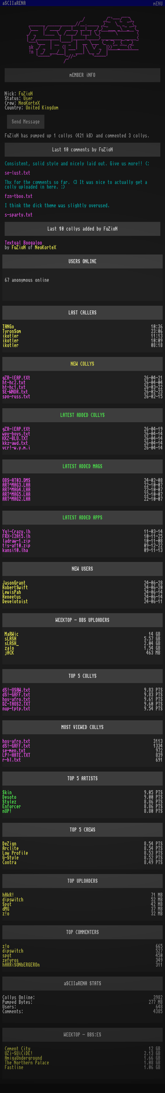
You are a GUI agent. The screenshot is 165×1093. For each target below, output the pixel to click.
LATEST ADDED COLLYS (82, 415)
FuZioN (19, 247)
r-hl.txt (11, 760)
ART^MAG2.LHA (16, 499)
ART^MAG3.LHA (16, 485)
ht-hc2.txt (14, 382)
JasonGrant (14, 583)
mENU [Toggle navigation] (158, 4)
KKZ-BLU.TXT (15, 438)
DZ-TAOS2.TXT (16, 704)
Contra (9, 862)
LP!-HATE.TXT (16, 755)
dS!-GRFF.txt (16, 694)
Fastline (14, 1067)
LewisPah (11, 592)
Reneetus (11, 597)
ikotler (10, 336)
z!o (5, 913)
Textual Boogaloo (23, 242)
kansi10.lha (15, 550)
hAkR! (8, 895)
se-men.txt (14, 750)
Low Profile (15, 853)
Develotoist (15, 601)
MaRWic (12, 634)
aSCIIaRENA (14, 3)
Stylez (9, 802)
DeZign (9, 843)
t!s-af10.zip (16, 545)
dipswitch (12, 899)
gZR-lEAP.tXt (16, 378)
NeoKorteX (45, 247)
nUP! (7, 811)
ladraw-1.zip (16, 541)
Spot (7, 904)
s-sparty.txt (19, 215)
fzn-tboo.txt (19, 196)
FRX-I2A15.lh (16, 536)
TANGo (8, 326)
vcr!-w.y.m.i (16, 447)
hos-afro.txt (16, 699)
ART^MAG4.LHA (16, 489)
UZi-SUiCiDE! (19, 1053)
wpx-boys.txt (16, 433)
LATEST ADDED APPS (83, 517)
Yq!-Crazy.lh (16, 531)
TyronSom (11, 331)
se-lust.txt (17, 173)
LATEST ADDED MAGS (83, 466)
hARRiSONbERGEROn (21, 965)
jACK (9, 652)
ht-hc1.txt (14, 387)
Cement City (17, 1048)
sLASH (10, 638)
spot (7, 955)
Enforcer (11, 806)
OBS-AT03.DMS (16, 480)
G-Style (10, 857)
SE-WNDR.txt (15, 392)
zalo (9, 648)
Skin (7, 792)
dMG (5, 909)
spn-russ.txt (16, 396)
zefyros (10, 960)
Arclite (10, 848)
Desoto (9, 797)
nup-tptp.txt (16, 708)
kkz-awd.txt (15, 443)
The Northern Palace (27, 1062)
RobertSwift (15, 587)
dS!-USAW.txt (16, 690)
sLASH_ (12, 643)
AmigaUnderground (23, 1058)
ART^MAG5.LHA (16, 494)
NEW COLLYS (82, 364)
